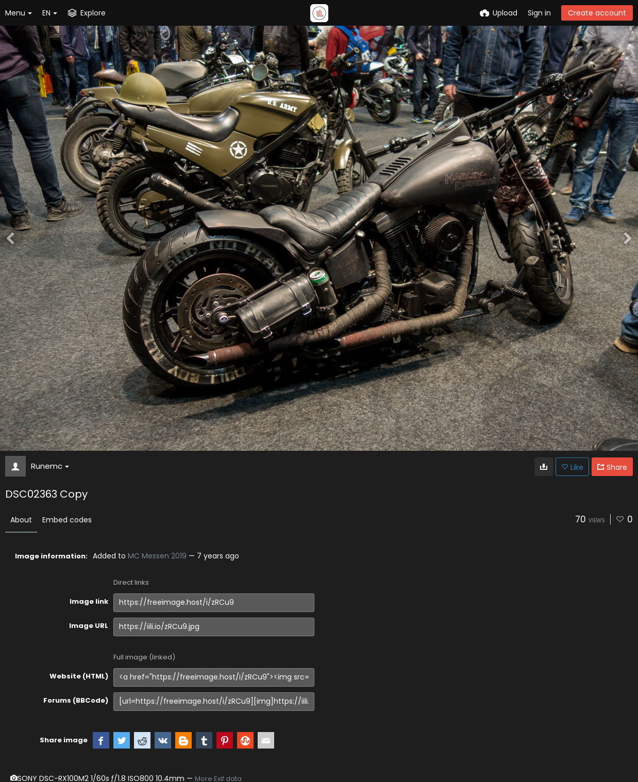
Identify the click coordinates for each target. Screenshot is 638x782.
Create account (597, 13)
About (21, 520)
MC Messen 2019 (157, 556)
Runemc (50, 466)
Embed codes (67, 520)
